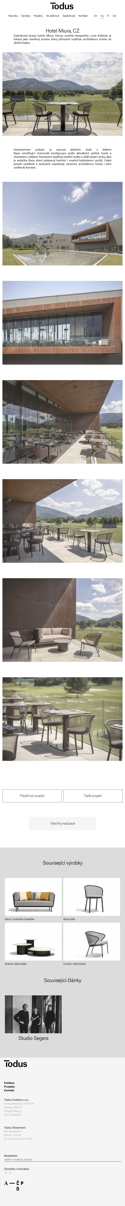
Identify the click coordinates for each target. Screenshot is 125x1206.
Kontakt (83, 16)
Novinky (13, 16)
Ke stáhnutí (52, 16)
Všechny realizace (62, 823)
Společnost (68, 16)
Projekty (38, 16)
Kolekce (9, 1083)
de (114, 16)
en (95, 16)
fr (108, 16)
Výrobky (25, 16)
